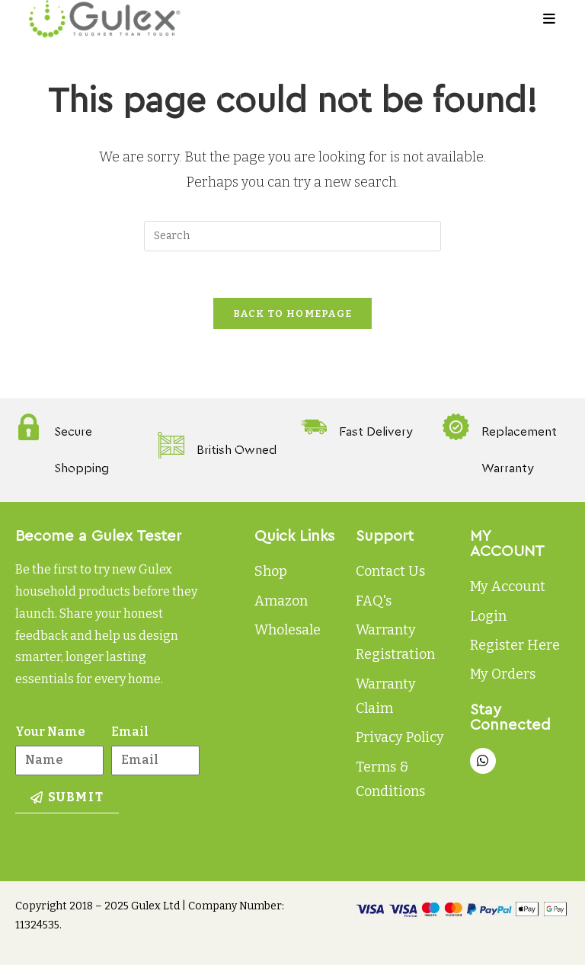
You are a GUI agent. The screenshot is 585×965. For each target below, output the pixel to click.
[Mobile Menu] (549, 19)
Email (130, 731)
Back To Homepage (293, 313)
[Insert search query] (292, 236)
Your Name (50, 731)
